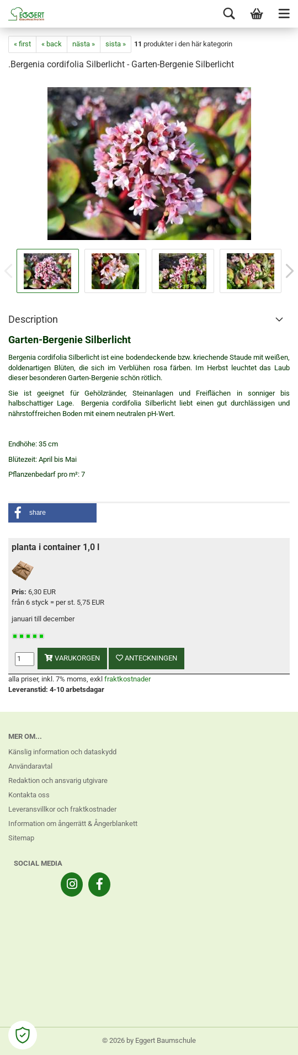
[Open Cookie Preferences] (22, 1035)
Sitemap (21, 838)
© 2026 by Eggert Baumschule (149, 1040)
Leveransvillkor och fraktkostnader (62, 809)
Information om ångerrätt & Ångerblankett (72, 823)
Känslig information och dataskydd (62, 752)
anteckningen (146, 658)
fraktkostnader (127, 679)
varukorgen (72, 658)
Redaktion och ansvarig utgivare (58, 780)
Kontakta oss (29, 795)
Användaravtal (30, 766)
